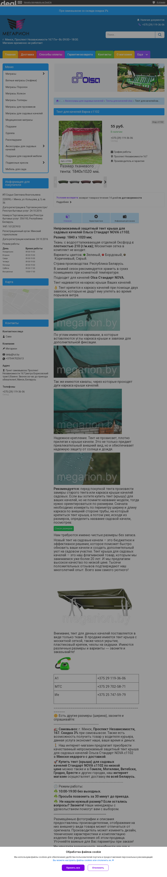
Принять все (73, 867)
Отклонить (98, 867)
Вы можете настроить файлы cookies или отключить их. (82, 860)
